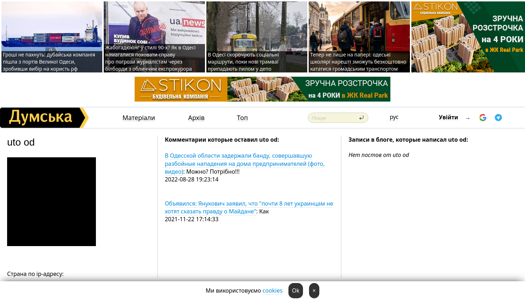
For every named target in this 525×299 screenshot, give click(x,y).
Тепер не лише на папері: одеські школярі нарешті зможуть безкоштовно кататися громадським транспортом (358, 61)
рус (394, 117)
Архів (196, 117)
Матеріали (139, 117)
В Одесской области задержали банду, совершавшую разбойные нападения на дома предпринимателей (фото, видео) (245, 163)
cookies (272, 290)
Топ (242, 117)
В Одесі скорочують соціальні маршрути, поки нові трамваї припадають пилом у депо (243, 61)
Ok (295, 290)
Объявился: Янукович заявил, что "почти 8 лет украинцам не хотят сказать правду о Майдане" (249, 207)
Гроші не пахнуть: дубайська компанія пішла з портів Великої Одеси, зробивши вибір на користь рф (49, 61)
